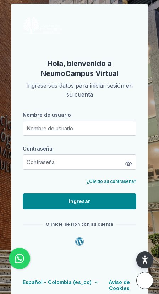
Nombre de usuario (47, 115)
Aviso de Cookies (119, 285)
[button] (144, 259)
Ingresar (79, 201)
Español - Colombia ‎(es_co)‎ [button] (58, 282)
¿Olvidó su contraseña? (111, 181)
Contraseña (38, 149)
